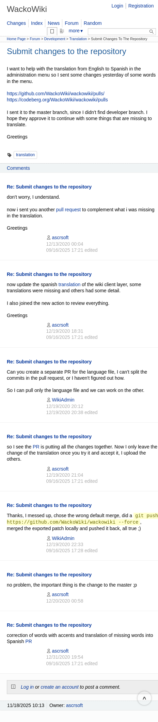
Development (54, 39)
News (54, 23)
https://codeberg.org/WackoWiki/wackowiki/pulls (57, 99)
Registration (141, 6)
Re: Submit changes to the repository (49, 187)
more (76, 30)
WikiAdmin (60, 400)
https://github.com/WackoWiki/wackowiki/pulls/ (56, 93)
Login (117, 6)
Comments (18, 168)
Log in (27, 687)
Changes (16, 23)
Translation (78, 39)
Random (93, 23)
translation (25, 154)
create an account (59, 687)
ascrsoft (57, 237)
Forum (71, 23)
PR (36, 446)
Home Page (16, 39)
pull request (68, 209)
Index (37, 23)
